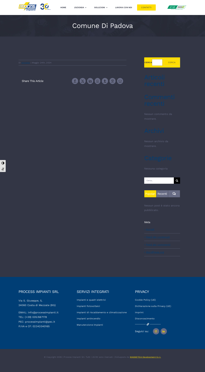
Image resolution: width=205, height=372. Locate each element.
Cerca (148, 62)
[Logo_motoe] (176, 5)
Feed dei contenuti (158, 237)
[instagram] (156, 331)
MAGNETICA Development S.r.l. (145, 357)
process (25, 62)
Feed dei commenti (158, 244)
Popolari (150, 193)
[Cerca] (177, 180)
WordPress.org (155, 252)
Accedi (150, 229)
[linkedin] (164, 331)
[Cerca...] (159, 180)
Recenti (162, 193)
